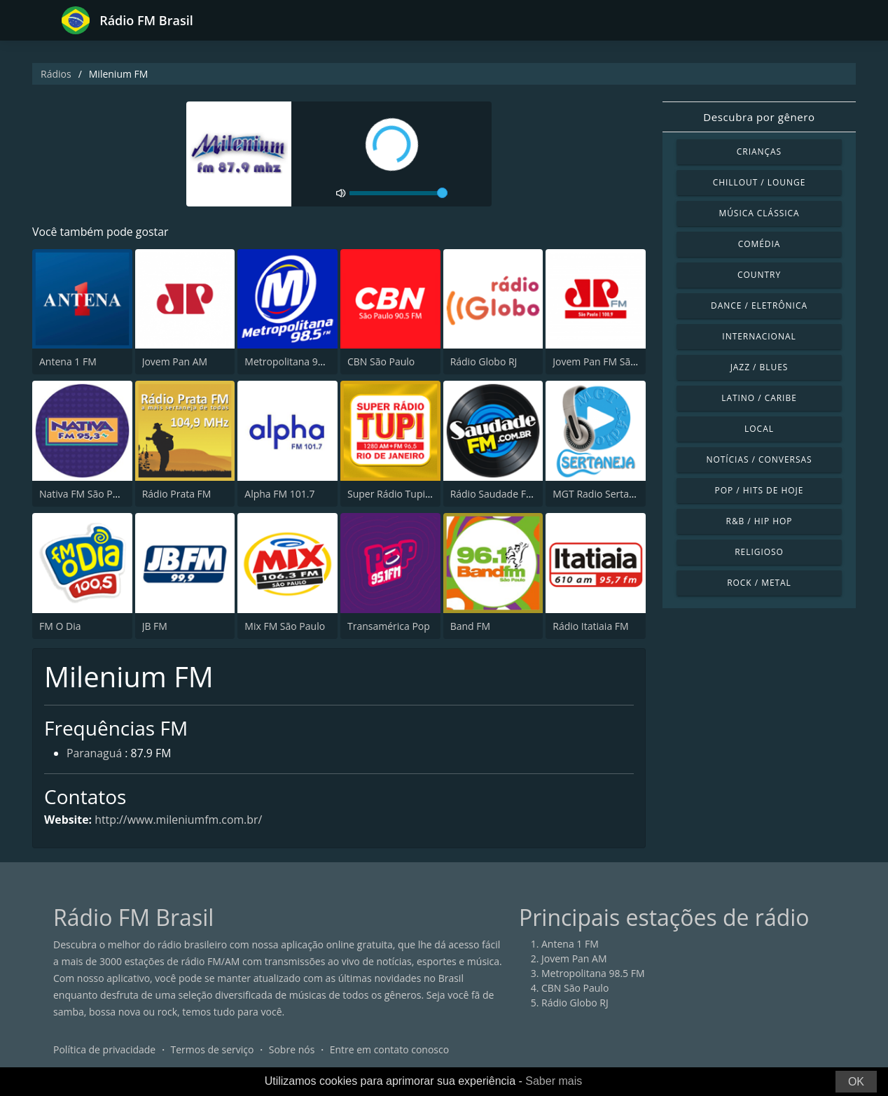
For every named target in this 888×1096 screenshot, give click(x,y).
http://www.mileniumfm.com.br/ (180, 819)
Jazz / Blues (759, 367)
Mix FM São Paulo (284, 626)
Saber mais (553, 1081)
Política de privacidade (104, 1050)
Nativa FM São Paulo (85, 493)
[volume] (398, 193)
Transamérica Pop (388, 626)
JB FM (154, 626)
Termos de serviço (212, 1050)
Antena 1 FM (68, 362)
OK (856, 1082)
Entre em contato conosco (390, 1050)
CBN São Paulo (381, 362)
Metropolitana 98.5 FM (296, 362)
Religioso (759, 552)
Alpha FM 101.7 (279, 493)
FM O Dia (60, 626)
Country (759, 275)
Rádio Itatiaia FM (590, 626)
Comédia (759, 244)
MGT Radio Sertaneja (600, 493)
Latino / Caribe (759, 398)
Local (759, 429)
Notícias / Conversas (759, 459)
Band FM (470, 626)
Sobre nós (292, 1050)
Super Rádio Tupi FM (394, 493)
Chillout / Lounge (759, 182)
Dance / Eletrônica (759, 305)
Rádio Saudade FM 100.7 (506, 493)
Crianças (759, 151)
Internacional (759, 336)
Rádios (56, 73)
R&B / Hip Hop (759, 521)
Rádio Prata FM (176, 493)
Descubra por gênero (758, 117)
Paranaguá (95, 754)
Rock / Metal (759, 583)
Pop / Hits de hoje (759, 490)
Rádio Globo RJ (484, 362)
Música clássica (759, 213)
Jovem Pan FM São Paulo (609, 362)
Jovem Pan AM (175, 362)
